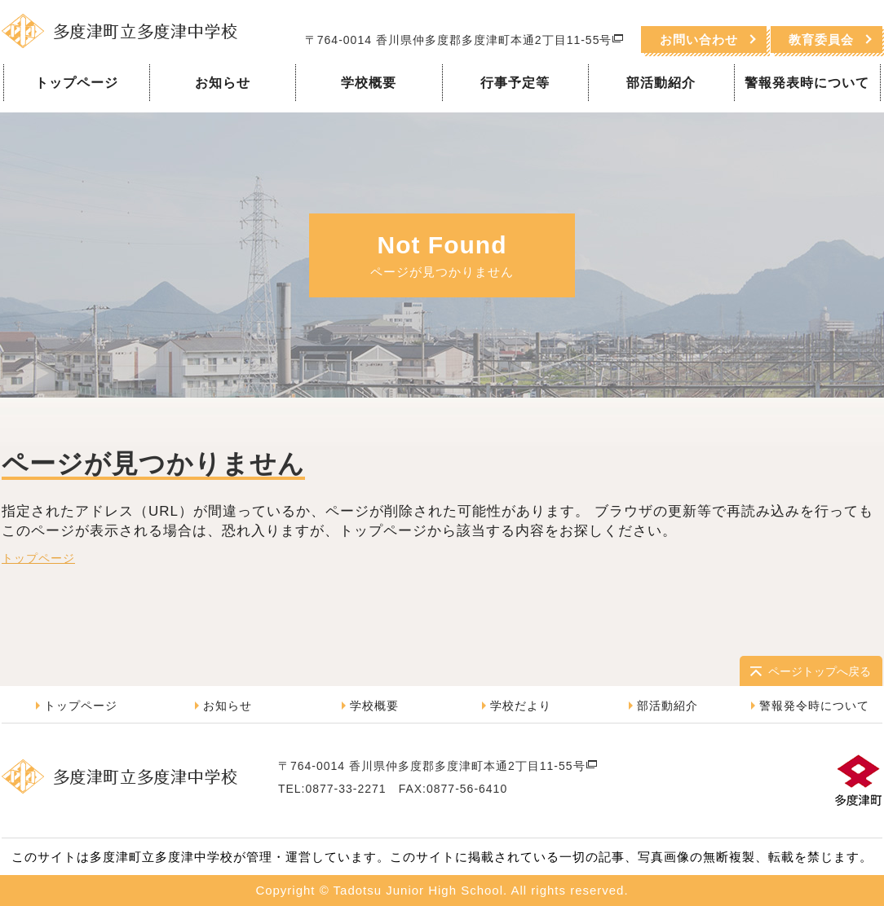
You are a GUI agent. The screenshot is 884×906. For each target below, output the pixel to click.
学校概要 (368, 83)
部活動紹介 (661, 83)
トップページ (76, 83)
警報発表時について (807, 83)
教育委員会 (821, 39)
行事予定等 (515, 83)
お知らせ (222, 83)
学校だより (520, 705)
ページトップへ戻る (819, 671)
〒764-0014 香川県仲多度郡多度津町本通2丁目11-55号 (464, 39)
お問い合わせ (699, 39)
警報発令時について (814, 705)
